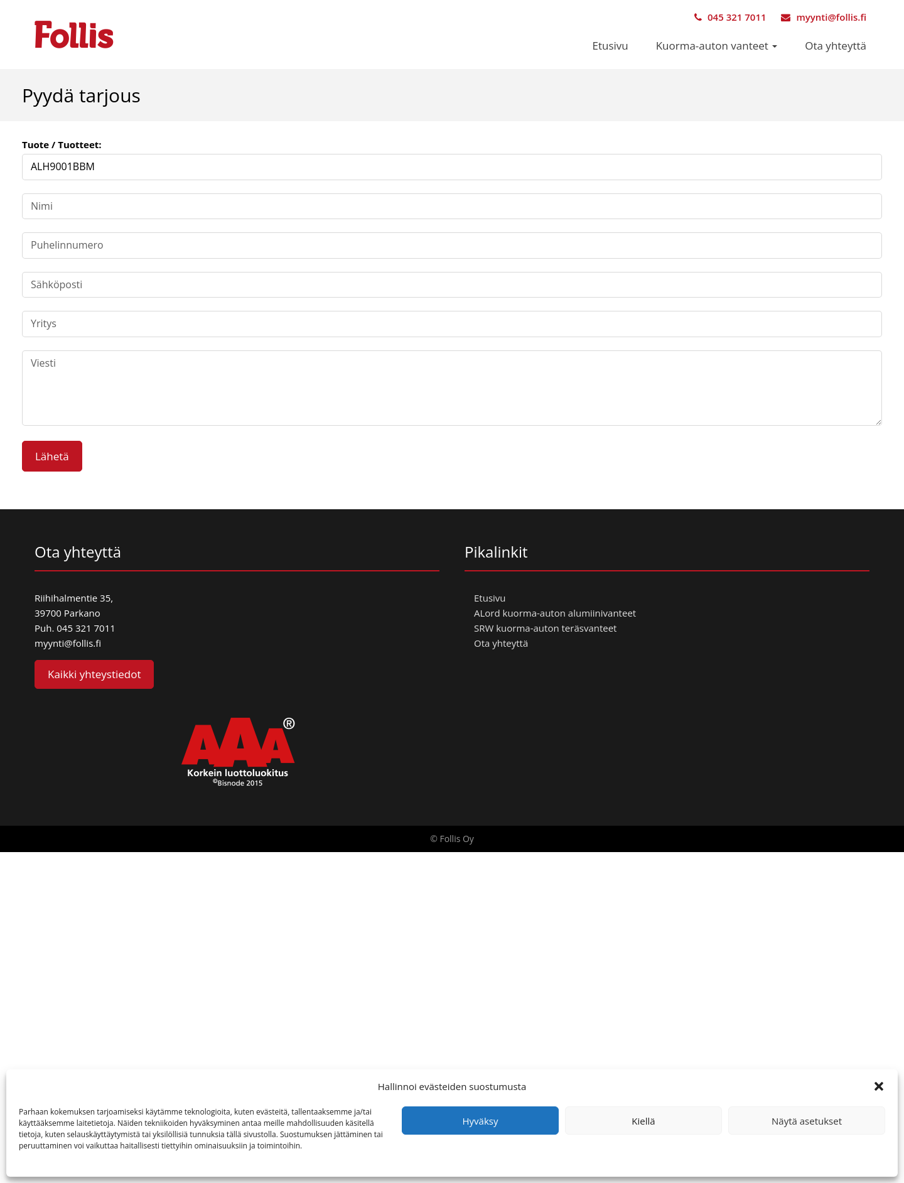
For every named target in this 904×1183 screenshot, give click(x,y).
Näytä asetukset (807, 1121)
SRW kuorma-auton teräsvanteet (545, 628)
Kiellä (643, 1121)
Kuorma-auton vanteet (717, 45)
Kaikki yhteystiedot (94, 674)
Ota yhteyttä (835, 45)
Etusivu (610, 45)
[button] (879, 1086)
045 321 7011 (730, 17)
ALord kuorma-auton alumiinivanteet (555, 613)
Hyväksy (480, 1121)
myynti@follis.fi (823, 17)
